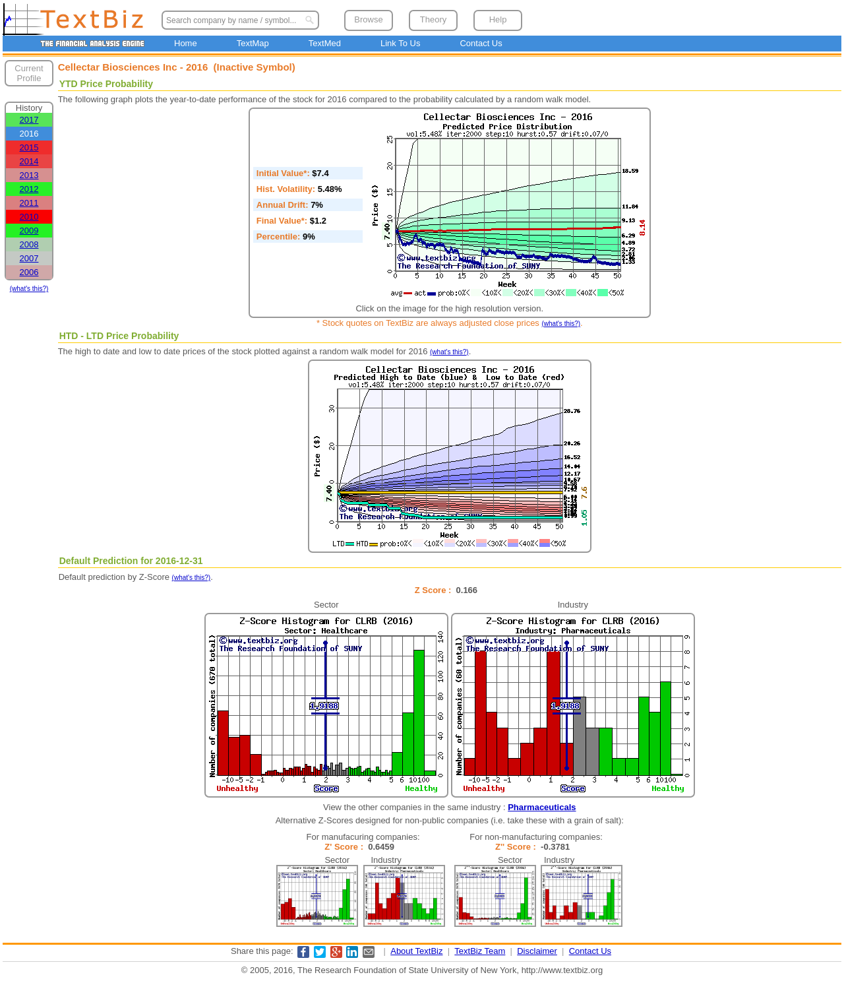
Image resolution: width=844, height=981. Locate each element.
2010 (29, 217)
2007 (29, 258)
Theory (433, 19)
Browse (368, 19)
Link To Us (400, 43)
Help (498, 19)
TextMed (325, 43)
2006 (29, 272)
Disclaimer (537, 951)
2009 (29, 231)
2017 (29, 120)
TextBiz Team (479, 951)
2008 (29, 244)
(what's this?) (29, 288)
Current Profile (29, 73)
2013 (29, 175)
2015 (29, 147)
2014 (29, 161)
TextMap (253, 43)
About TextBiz (416, 951)
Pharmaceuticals (542, 807)
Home (185, 43)
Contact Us (481, 43)
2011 (29, 203)
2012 (29, 189)
